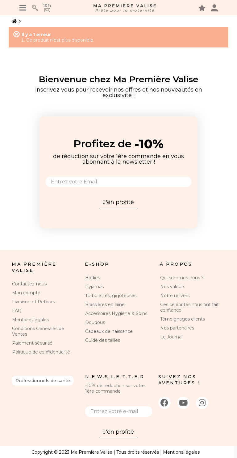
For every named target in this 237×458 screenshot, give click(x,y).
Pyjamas (94, 286)
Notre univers (174, 295)
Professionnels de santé (42, 380)
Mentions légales (30, 319)
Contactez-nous (29, 284)
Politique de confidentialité (41, 352)
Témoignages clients (182, 319)
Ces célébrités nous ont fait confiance (189, 307)
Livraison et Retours (33, 302)
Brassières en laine (105, 304)
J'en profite (118, 202)
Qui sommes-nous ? (182, 277)
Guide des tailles (102, 340)
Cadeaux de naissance (109, 331)
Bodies (92, 277)
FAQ (17, 310)
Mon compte (26, 293)
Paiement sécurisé (32, 343)
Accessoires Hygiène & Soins (116, 313)
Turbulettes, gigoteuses (110, 295)
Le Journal (171, 337)
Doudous (95, 322)
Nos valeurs (172, 286)
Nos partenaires (177, 328)
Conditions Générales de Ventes (38, 331)
